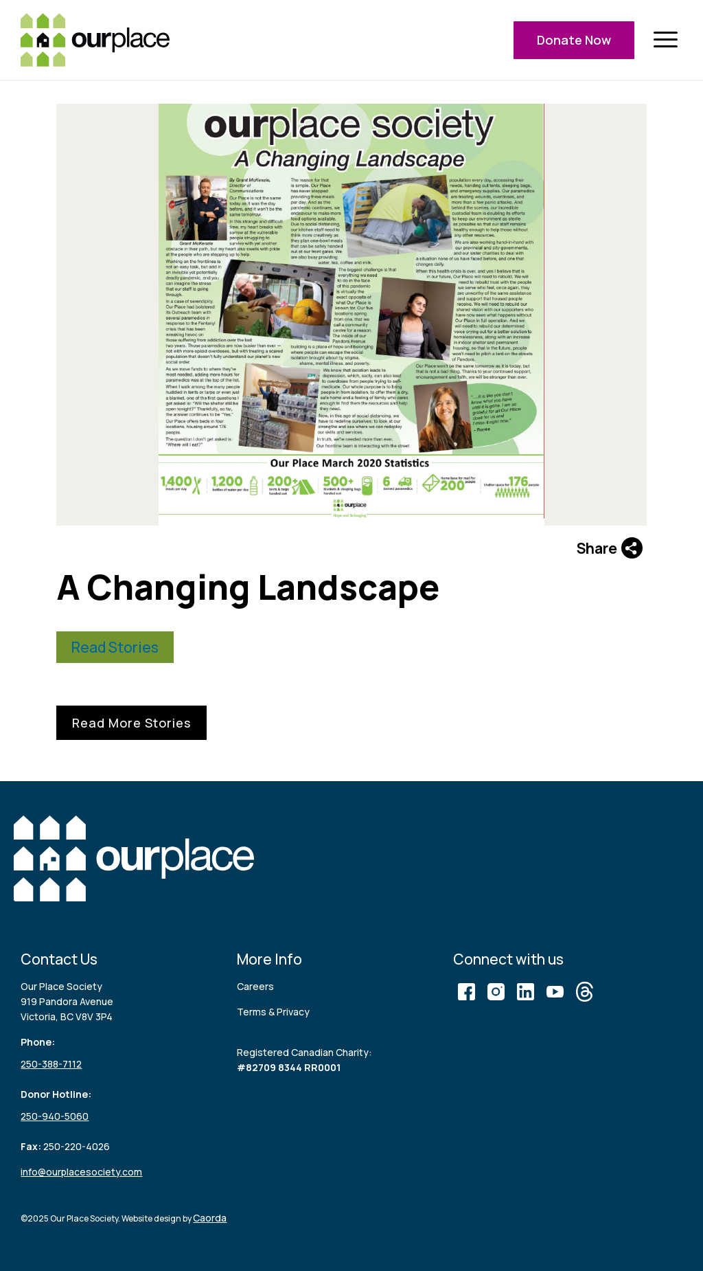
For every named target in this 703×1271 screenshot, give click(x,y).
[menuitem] (665, 40)
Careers (255, 986)
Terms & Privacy (273, 1011)
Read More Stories (131, 723)
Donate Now (574, 40)
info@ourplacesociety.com (81, 1171)
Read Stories (115, 647)
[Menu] (665, 40)
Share (610, 548)
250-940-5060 (55, 1116)
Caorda (210, 1217)
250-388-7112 (51, 1063)
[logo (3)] (95, 40)
